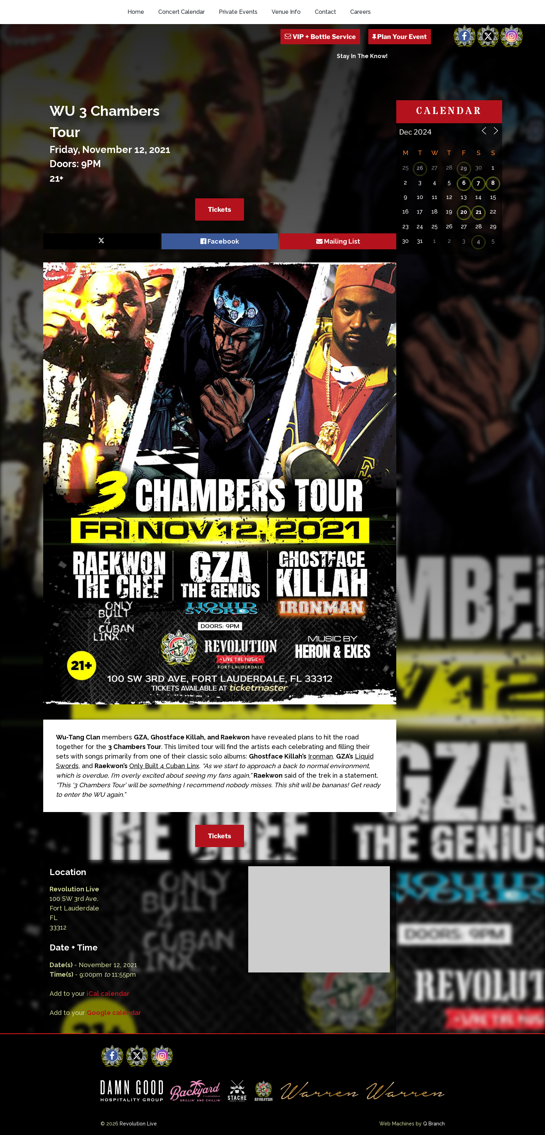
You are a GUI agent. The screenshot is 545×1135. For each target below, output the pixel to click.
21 (479, 212)
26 (419, 168)
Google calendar (114, 1012)
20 (463, 212)
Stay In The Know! (362, 56)
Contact (325, 11)
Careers (360, 11)
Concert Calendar (181, 11)
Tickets (219, 209)
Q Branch (434, 1124)
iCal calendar (108, 993)
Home (135, 11)
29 (463, 168)
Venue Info (286, 11)
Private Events (238, 11)
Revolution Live (138, 1124)
